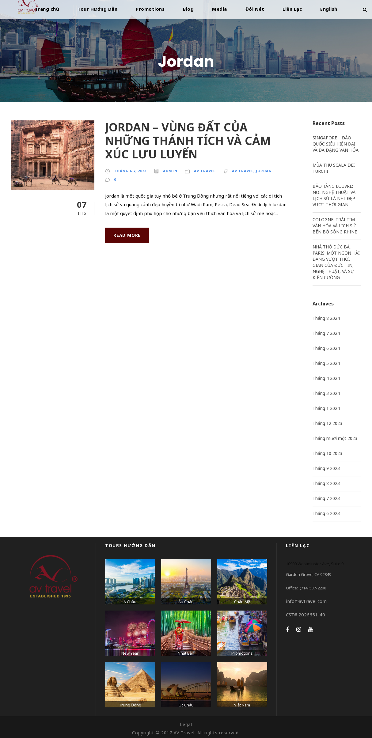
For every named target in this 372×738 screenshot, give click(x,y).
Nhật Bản (186, 653)
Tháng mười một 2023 (335, 438)
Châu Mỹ (242, 601)
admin (170, 170)
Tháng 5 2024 (326, 363)
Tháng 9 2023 (326, 468)
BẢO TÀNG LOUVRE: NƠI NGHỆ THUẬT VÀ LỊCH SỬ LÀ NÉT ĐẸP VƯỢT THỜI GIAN (334, 195)
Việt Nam (242, 705)
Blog (188, 9)
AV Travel (204, 170)
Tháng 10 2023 (327, 453)
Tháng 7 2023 (326, 498)
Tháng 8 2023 (326, 483)
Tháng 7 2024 (326, 333)
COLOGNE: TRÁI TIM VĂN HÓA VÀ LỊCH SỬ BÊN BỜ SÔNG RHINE (335, 226)
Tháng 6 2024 (326, 348)
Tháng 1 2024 (326, 408)
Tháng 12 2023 (327, 423)
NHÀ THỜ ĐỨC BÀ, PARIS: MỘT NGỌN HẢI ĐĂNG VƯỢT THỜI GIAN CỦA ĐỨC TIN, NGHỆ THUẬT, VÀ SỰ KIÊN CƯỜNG (336, 262)
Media (219, 9)
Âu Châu (186, 601)
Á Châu (129, 601)
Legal (186, 724)
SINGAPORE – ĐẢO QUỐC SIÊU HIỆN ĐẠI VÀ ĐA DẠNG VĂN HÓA (336, 144)
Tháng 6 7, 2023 (130, 170)
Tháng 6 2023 (326, 513)
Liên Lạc (292, 9)
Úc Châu (186, 705)
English (328, 9)
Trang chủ (47, 9)
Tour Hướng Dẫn (97, 9)
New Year (130, 653)
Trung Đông (130, 705)
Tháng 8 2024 (326, 318)
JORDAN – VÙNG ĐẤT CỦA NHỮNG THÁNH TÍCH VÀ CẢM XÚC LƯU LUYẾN (188, 140)
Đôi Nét (254, 9)
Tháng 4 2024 (326, 378)
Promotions (150, 9)
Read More (127, 235)
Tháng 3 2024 (326, 393)
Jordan (264, 170)
